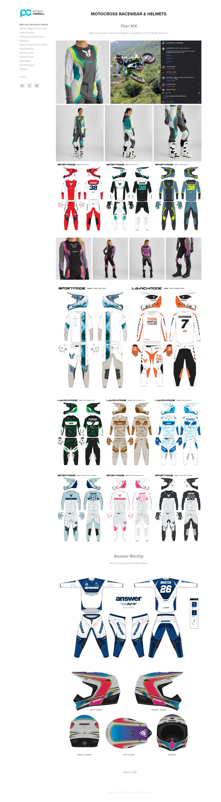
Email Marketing (27, 48)
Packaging (24, 40)
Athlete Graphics (27, 32)
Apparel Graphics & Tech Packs (33, 28)
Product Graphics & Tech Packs (33, 44)
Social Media (25, 60)
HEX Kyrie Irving (27, 52)
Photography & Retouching (32, 36)
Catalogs (23, 69)
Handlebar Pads (27, 56)
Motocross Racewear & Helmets (34, 24)
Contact (23, 76)
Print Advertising (27, 65)
